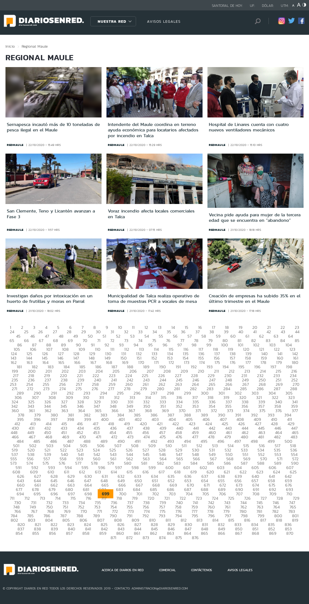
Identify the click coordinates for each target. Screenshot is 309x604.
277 (111, 389)
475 (163, 437)
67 (41, 340)
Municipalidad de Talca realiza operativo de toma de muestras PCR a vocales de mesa (153, 298)
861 (137, 533)
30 (98, 332)
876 (195, 537)
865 (204, 533)
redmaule (15, 145)
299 (187, 393)
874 (162, 537)
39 (226, 332)
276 (95, 389)
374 (246, 410)
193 (210, 367)
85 (297, 340)
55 (161, 336)
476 (179, 437)
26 (40, 332)
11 (133, 327)
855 (35, 533)
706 (222, 494)
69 (70, 340)
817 (263, 520)
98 (194, 345)
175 (217, 362)
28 (69, 332)
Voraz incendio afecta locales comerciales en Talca (151, 214)
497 (237, 441)
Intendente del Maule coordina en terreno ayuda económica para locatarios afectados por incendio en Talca (153, 130)
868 (255, 533)
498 (254, 441)
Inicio (10, 46)
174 (202, 362)
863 (170, 533)
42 (269, 332)
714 (57, 498)
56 (175, 336)
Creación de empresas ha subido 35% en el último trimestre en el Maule (255, 298)
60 (233, 336)
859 (102, 533)
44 (297, 332)
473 (130, 437)
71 (98, 340)
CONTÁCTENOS (201, 570)
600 (170, 467)
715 (73, 498)
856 (52, 533)
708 (255, 494)
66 (26, 340)
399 (87, 419)
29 (83, 332)
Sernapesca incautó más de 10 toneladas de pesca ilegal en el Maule (53, 127)
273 (46, 389)
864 (187, 533)
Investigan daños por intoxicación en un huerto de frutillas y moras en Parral (50, 298)
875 (178, 537)
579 (111, 463)
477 (195, 437)
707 (239, 494)
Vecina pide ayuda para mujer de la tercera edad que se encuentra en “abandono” (255, 217)
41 (255, 332)
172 (171, 362)
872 (129, 537)
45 (18, 336)
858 (85, 533)
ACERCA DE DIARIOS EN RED (123, 570)
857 (69, 533)
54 (147, 336)
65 (12, 340)
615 (130, 472)
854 (19, 533)
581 (144, 463)
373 (230, 410)
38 (211, 332)
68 (55, 340)
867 (238, 533)
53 (132, 336)
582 (160, 463)
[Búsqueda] (256, 21)
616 (146, 472)
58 (203, 336)
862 (153, 533)
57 (189, 336)
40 (240, 332)
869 (272, 533)
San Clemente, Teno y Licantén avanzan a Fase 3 (51, 214)
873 (146, 537)
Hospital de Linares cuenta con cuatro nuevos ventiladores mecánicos (249, 127)
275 (79, 389)
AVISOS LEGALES (164, 21)
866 (221, 533)
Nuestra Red (112, 21)
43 (283, 332)
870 (289, 533)
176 (233, 362)
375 (262, 410)
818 (279, 520)
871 (113, 537)
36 (183, 332)
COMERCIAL (167, 570)
